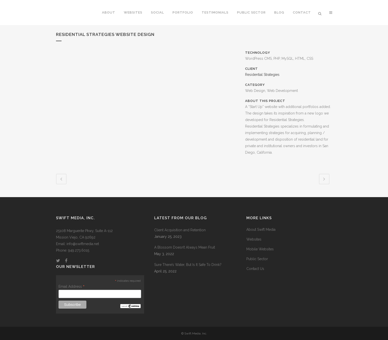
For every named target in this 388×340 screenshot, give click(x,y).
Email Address (72, 286)
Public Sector (257, 259)
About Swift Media (260, 230)
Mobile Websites (260, 249)
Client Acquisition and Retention (180, 230)
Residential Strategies (262, 75)
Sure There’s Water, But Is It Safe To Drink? (187, 265)
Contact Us (255, 269)
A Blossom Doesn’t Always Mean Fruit (184, 247)
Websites (253, 239)
